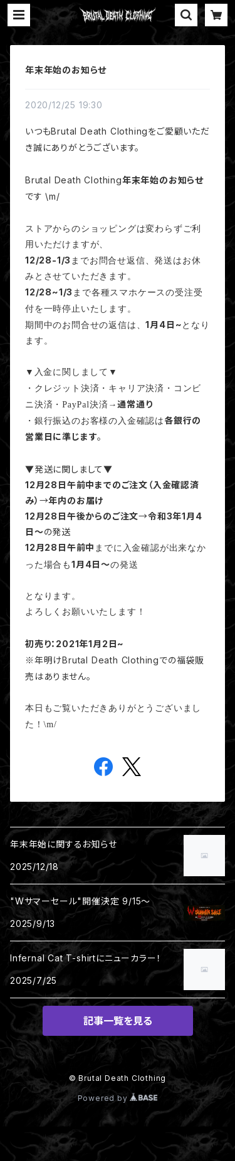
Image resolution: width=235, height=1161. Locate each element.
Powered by (118, 1098)
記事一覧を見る (117, 1021)
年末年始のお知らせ (66, 69)
